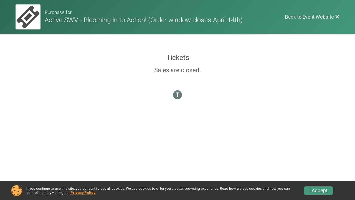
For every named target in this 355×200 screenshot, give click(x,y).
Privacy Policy (82, 193)
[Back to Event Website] (312, 17)
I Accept (318, 190)
